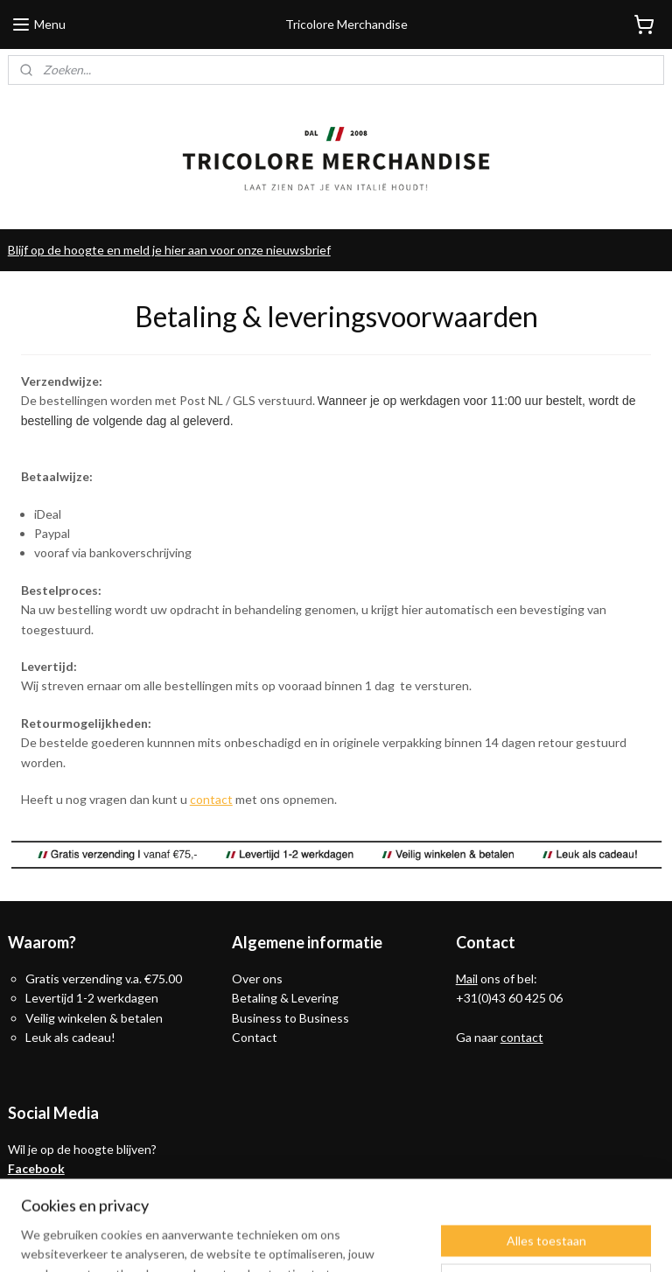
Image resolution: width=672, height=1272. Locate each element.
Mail (467, 978)
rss (328, 1240)
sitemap (297, 1240)
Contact (254, 1037)
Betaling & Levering (285, 997)
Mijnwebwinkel (531, 1240)
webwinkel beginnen (389, 1240)
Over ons (257, 978)
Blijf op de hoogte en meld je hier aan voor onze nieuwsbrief (169, 249)
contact (211, 799)
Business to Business (290, 1017)
